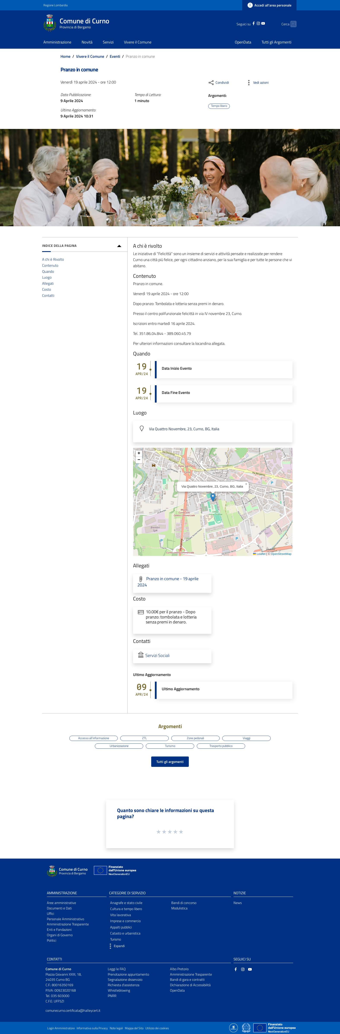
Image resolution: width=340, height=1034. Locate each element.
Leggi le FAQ (117, 968)
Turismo (170, 745)
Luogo (47, 277)
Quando (48, 271)
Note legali (116, 1028)
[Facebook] (247, 23)
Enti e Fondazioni (59, 929)
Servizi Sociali (157, 655)
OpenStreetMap (281, 554)
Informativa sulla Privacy (92, 1028)
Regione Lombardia (55, 5)
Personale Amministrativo (65, 919)
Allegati (48, 283)
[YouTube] (256, 23)
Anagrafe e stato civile (126, 902)
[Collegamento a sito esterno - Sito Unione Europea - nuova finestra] (114, 871)
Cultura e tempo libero (126, 908)
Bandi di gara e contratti (187, 979)
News (238, 902)
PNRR (112, 995)
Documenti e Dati (59, 908)
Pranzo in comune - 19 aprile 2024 (168, 581)
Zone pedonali (195, 738)
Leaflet (259, 554)
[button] (213, 497)
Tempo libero (219, 106)
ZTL (144, 738)
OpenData (177, 990)
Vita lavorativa (120, 914)
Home (65, 56)
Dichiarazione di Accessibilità (190, 984)
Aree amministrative (61, 902)
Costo (46, 289)
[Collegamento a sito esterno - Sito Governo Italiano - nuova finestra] (246, 1027)
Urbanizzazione (119, 745)
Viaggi (246, 738)
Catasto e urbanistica (125, 933)
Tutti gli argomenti (170, 761)
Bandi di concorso (183, 902)
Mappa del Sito (134, 1028)
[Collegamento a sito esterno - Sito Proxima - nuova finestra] (233, 1027)
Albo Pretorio (179, 968)
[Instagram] (251, 23)
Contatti (48, 295)
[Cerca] (291, 24)
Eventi (115, 56)
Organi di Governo (60, 935)
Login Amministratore (61, 1028)
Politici (51, 940)
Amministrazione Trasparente (68, 924)
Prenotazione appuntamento (128, 974)
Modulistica (179, 908)
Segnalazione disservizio (125, 979)
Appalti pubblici (121, 927)
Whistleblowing (119, 990)
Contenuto (50, 265)
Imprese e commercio (125, 920)
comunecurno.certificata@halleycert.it (73, 1010)
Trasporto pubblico (221, 745)
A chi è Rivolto (53, 259)
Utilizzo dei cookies (157, 1028)
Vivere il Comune (90, 56)
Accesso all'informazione (93, 738)
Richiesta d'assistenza (123, 984)
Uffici (50, 913)
